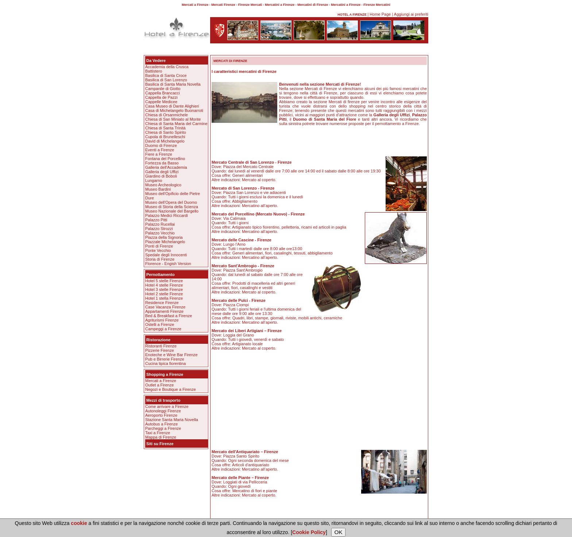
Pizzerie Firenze (159, 350)
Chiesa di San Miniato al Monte (173, 119)
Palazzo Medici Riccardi (166, 215)
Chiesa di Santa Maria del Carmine (176, 123)
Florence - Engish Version (168, 263)
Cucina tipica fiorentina (165, 363)
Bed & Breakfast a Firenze (168, 316)
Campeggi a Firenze (163, 329)
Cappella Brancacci (162, 93)
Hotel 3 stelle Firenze (164, 289)
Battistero (153, 71)
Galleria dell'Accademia (166, 167)
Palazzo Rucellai (160, 224)
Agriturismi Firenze (162, 320)
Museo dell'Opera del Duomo (171, 202)
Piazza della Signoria (164, 237)
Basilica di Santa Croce (166, 75)
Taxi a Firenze (157, 433)
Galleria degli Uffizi (162, 172)
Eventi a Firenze (159, 150)
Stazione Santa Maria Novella (171, 419)
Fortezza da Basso (162, 163)
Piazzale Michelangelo (165, 242)
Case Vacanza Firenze (165, 307)
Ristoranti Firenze (161, 346)
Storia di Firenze (159, 259)
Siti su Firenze (160, 443)
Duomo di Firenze (161, 145)
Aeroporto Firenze (161, 415)
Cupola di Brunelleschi (165, 137)
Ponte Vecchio (158, 250)
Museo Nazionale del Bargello (171, 211)
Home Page (380, 14)
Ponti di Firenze (159, 246)
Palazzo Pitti (156, 220)
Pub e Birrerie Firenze (164, 359)
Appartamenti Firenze (164, 311)
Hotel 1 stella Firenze (164, 298)
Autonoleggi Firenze (163, 411)
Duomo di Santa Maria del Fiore (324, 119)
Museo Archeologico (163, 185)
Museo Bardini (158, 189)
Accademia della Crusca (167, 67)
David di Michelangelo (165, 141)
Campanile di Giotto (163, 88)
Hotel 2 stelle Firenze (164, 294)
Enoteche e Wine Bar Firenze (171, 355)
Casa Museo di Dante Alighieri (172, 106)
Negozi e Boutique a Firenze (170, 389)
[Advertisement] (286, 50)
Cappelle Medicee (161, 102)
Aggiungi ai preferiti (411, 14)
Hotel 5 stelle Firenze (164, 281)
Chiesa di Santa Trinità (165, 128)
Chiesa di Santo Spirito (165, 132)
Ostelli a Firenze (159, 324)
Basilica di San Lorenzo (166, 80)
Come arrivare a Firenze (167, 406)
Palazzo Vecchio (160, 233)
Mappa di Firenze (160, 437)
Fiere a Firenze (158, 154)
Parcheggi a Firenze (163, 428)
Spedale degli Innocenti (166, 255)
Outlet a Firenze (159, 385)
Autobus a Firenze (161, 424)
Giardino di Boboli (161, 176)
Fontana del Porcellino (165, 158)
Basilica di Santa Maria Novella (173, 84)
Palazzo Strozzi (159, 228)
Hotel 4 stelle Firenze (164, 285)
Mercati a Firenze (160, 380)
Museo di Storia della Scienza (171, 207)
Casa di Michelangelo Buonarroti (174, 110)
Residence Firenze (162, 302)
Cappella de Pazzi (161, 97)
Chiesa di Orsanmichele (166, 115)
